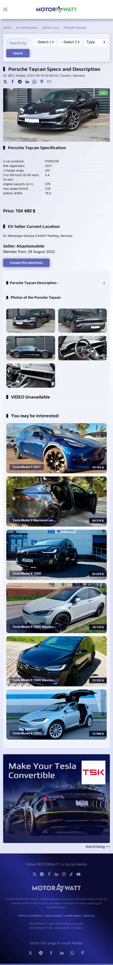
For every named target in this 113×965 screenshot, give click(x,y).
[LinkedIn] (27, 81)
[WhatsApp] (34, 81)
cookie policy (72, 915)
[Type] (95, 42)
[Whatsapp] (72, 952)
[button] (5, 9)
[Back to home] (56, 9)
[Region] (44, 42)
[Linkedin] (62, 952)
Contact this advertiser (26, 262)
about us (89, 915)
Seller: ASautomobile (23, 246)
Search (18, 53)
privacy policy (53, 915)
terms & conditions (30, 915)
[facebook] (51, 952)
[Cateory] (69, 42)
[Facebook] (12, 81)
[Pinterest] (42, 81)
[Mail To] (49, 81)
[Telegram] (20, 81)
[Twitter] (5, 81)
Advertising (98, 846)
